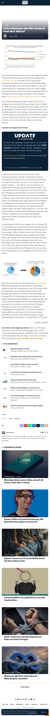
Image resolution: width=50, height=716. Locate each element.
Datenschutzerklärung (24, 167)
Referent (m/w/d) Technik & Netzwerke (23, 380)
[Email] (46, 425)
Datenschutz (32, 713)
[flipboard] (26, 699)
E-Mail (10, 418)
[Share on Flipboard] (26, 425)
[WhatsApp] (28, 699)
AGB (40, 167)
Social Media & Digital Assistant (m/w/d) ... (25, 364)
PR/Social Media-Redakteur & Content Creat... (26, 388)
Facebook (17, 418)
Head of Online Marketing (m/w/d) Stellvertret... (26, 372)
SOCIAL (19, 476)
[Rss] (47, 432)
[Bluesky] (31, 699)
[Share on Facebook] (21, 425)
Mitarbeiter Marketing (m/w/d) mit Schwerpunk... (27, 356)
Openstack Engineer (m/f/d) (20, 349)
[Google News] (18, 699)
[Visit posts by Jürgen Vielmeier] (5, 36)
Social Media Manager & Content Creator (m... (26, 396)
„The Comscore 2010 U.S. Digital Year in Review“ (24, 97)
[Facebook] (40, 432)
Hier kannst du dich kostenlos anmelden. (28, 338)
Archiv (7, 25)
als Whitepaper (40, 283)
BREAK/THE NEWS (10, 476)
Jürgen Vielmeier (14, 36)
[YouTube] (43, 432)
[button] (44, 712)
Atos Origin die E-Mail (9, 81)
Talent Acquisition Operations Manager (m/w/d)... (27, 406)
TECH (18, 515)
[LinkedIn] (23, 699)
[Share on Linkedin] (34, 425)
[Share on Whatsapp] (30, 425)
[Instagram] (45, 432)
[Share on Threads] (38, 425)
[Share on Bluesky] (42, 425)
